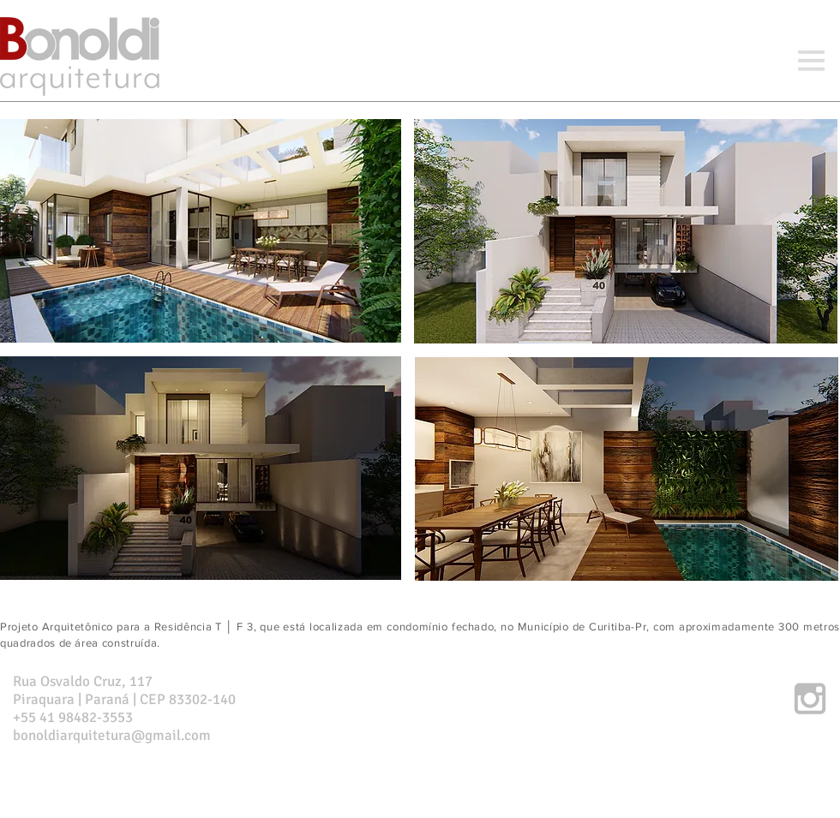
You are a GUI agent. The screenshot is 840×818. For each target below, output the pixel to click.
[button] (811, 62)
